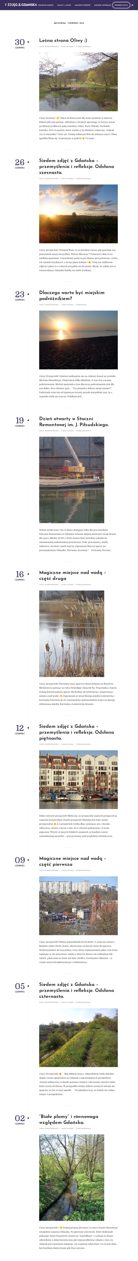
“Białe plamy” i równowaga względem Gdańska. (68, 1119)
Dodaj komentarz (83, 46)
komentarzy (81, 305)
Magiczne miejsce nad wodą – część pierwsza (72, 861)
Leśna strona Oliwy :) (63, 40)
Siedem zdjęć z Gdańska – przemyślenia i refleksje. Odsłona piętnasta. (76, 732)
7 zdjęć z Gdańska (21, 5)
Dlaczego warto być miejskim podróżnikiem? (72, 296)
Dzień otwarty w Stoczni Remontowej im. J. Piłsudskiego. (74, 422)
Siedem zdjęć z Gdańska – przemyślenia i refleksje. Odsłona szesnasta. (76, 167)
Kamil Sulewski (51, 46)
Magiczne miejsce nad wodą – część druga (72, 575)
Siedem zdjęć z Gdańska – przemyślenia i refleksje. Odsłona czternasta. (76, 990)
